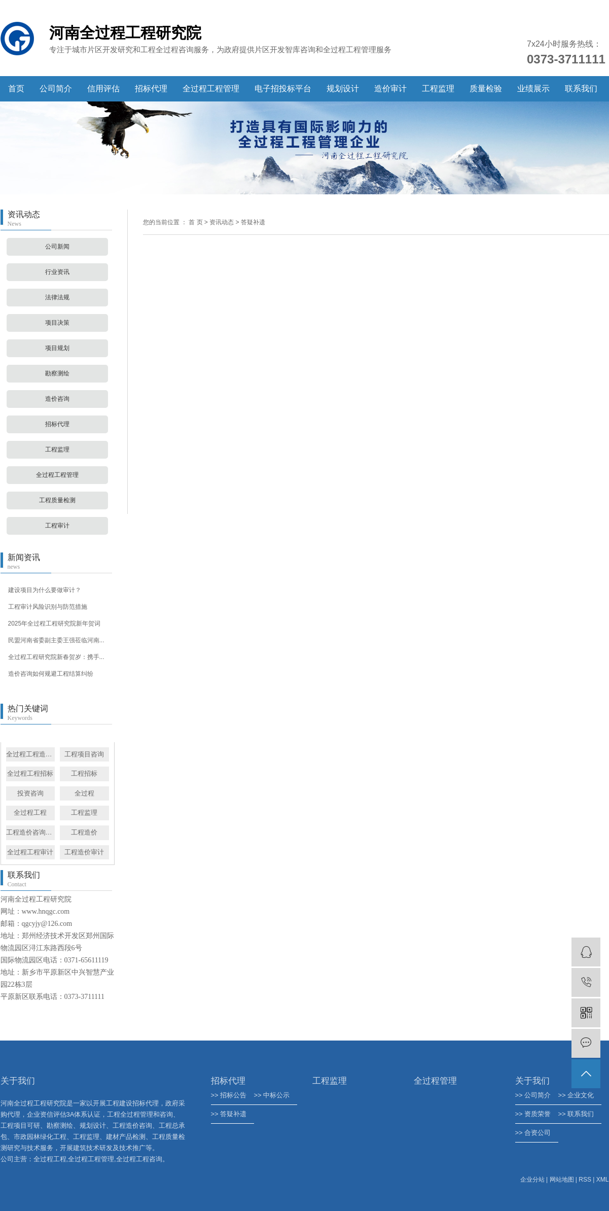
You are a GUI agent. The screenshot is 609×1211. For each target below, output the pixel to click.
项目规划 (57, 348)
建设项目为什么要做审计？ (44, 590)
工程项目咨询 (84, 754)
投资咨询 (30, 793)
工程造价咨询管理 (30, 832)
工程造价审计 (84, 852)
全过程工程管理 (211, 88)
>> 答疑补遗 (229, 1114)
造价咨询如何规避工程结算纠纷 (50, 673)
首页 (16, 88)
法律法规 (57, 297)
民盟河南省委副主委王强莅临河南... (56, 640)
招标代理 (151, 88)
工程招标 (84, 773)
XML (602, 1179)
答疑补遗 (253, 222)
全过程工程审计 (30, 852)
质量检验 (486, 88)
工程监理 (438, 88)
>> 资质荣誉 (533, 1114)
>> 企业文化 (576, 1095)
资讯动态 (221, 222)
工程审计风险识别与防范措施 (47, 606)
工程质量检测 (57, 500)
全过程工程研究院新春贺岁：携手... (56, 657)
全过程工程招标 (30, 773)
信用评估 (103, 88)
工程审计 (57, 525)
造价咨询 (57, 398)
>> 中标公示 (272, 1095)
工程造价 (84, 832)
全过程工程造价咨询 (30, 754)
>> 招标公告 (229, 1095)
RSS (585, 1179)
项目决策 (57, 322)
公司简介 (56, 88)
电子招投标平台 (283, 88)
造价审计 (390, 88)
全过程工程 (30, 812)
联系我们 (581, 88)
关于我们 (532, 1081)
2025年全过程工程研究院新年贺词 (54, 623)
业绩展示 (533, 88)
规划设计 (343, 88)
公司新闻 (57, 246)
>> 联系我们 (576, 1114)
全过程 (84, 793)
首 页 (195, 222)
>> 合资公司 (533, 1132)
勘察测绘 (57, 373)
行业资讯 (57, 271)
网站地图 (562, 1179)
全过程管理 (435, 1081)
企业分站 (532, 1179)
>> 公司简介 (533, 1095)
